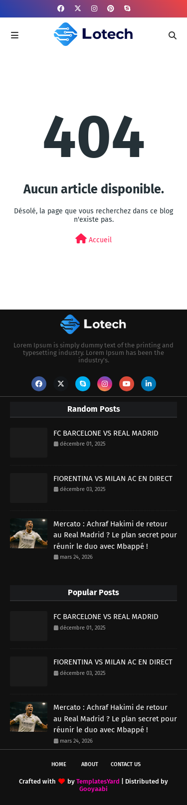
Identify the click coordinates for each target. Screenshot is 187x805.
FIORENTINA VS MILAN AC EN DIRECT (113, 478)
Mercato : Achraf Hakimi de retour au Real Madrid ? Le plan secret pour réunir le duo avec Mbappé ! (115, 535)
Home (58, 764)
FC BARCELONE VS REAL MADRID (106, 433)
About (89, 764)
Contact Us (126, 764)
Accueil (93, 239)
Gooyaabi (93, 789)
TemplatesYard (98, 781)
